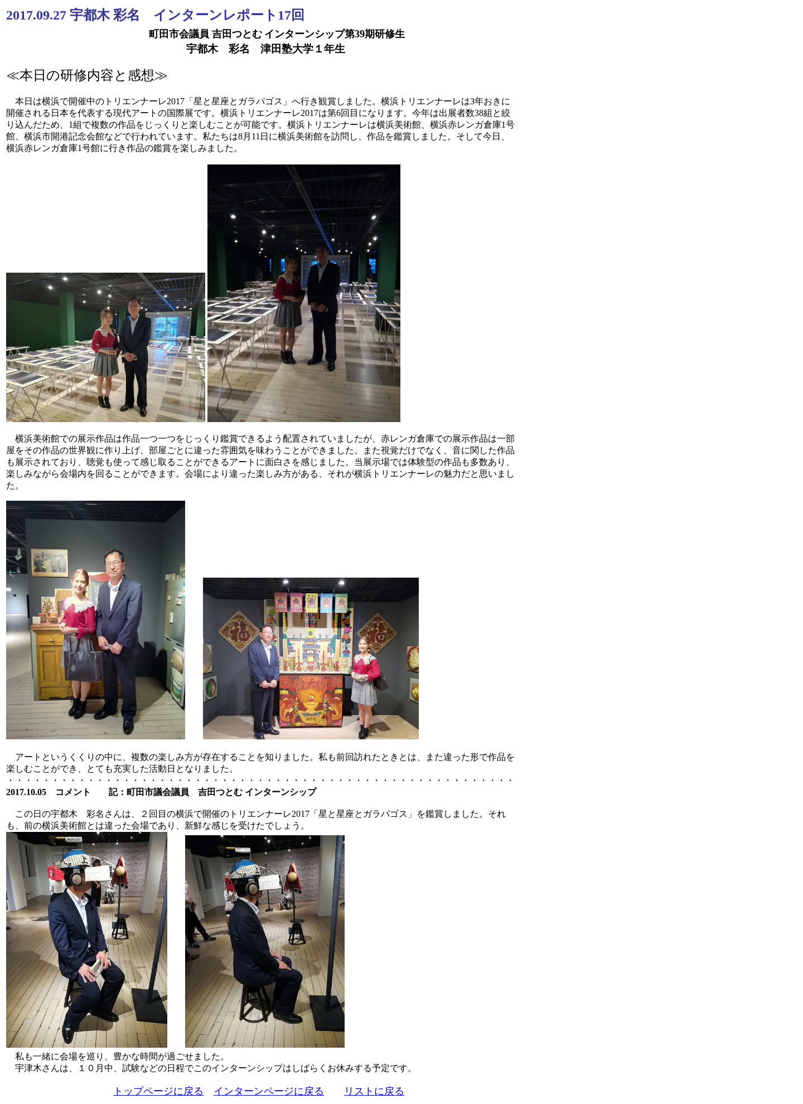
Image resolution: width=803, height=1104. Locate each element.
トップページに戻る (158, 1091)
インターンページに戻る (269, 1091)
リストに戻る (374, 1091)
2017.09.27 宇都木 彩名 (79, 15)
